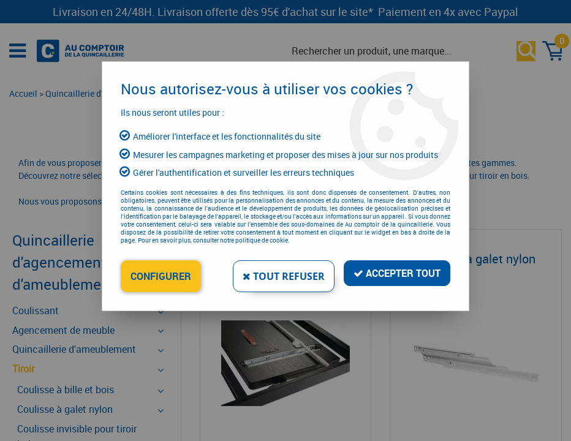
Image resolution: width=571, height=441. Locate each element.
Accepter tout (397, 273)
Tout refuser (284, 276)
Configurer (160, 276)
